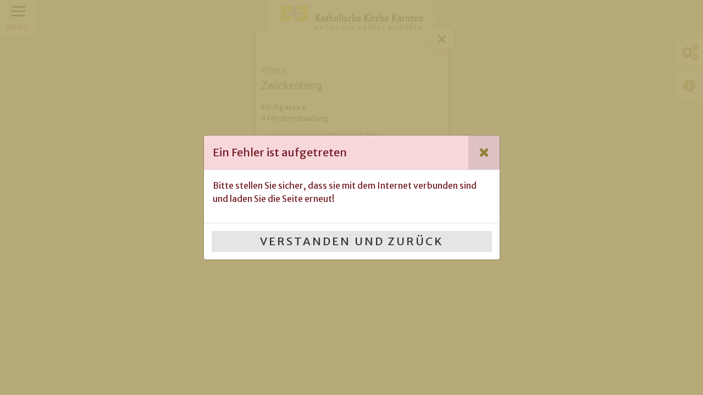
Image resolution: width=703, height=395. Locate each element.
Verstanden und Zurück (352, 241)
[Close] (484, 153)
